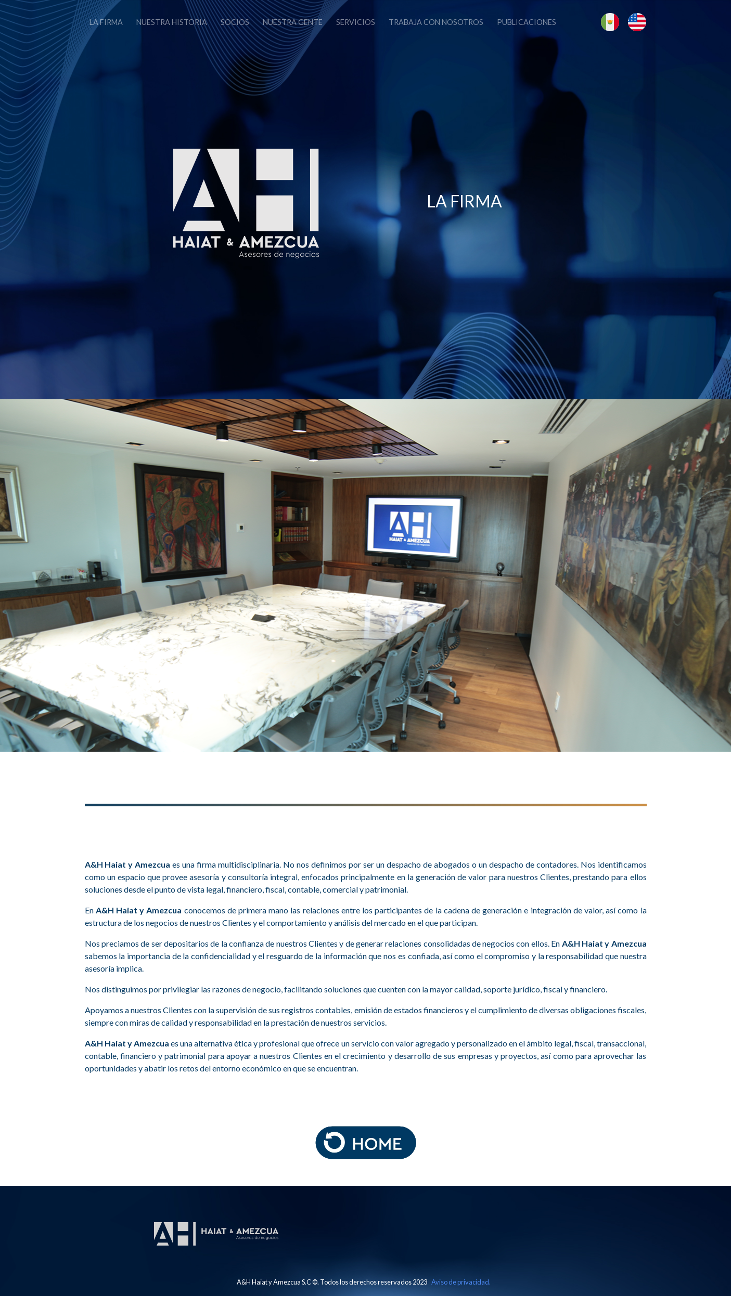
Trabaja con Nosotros (436, 22)
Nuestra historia (171, 22)
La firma (106, 22)
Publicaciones (526, 22)
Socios (235, 22)
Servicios (355, 22)
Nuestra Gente (293, 22)
